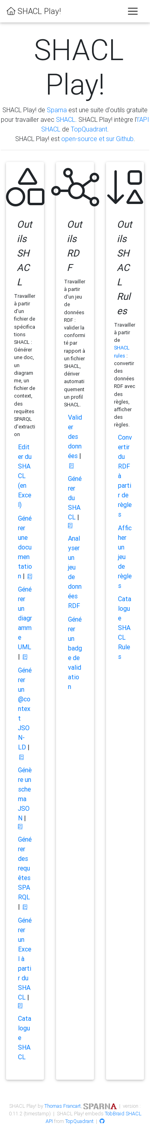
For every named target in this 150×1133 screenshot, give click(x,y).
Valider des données (75, 436)
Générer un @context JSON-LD (25, 708)
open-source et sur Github (97, 139)
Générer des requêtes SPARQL (25, 868)
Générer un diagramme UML (25, 618)
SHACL (65, 119)
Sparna (57, 110)
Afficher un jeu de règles (125, 557)
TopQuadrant (89, 129)
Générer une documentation (25, 547)
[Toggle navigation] (133, 11)
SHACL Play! (33, 11)
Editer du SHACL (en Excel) (25, 476)
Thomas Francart (62, 1106)
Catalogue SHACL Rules (124, 627)
